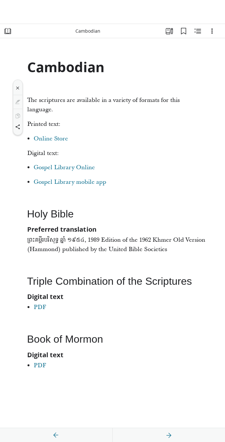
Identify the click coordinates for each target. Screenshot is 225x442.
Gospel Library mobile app (70, 182)
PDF (40, 307)
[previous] (56, 435)
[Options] (212, 31)
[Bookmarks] (183, 31)
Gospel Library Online (64, 167)
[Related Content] (197, 31)
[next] (168, 435)
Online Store (51, 139)
